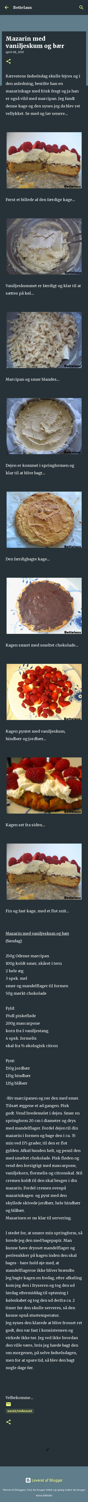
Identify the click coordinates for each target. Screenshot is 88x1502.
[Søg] (81, 7)
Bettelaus (22, 7)
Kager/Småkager (20, 1411)
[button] (8, 61)
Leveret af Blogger (44, 1480)
